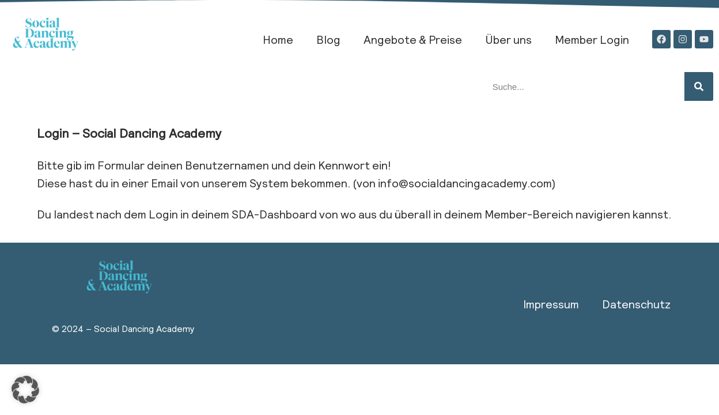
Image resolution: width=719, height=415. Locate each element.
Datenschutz (636, 304)
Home (278, 39)
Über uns (508, 39)
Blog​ (328, 39)
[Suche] (698, 86)
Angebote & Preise (413, 39)
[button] (25, 389)
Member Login (592, 39)
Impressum (551, 304)
